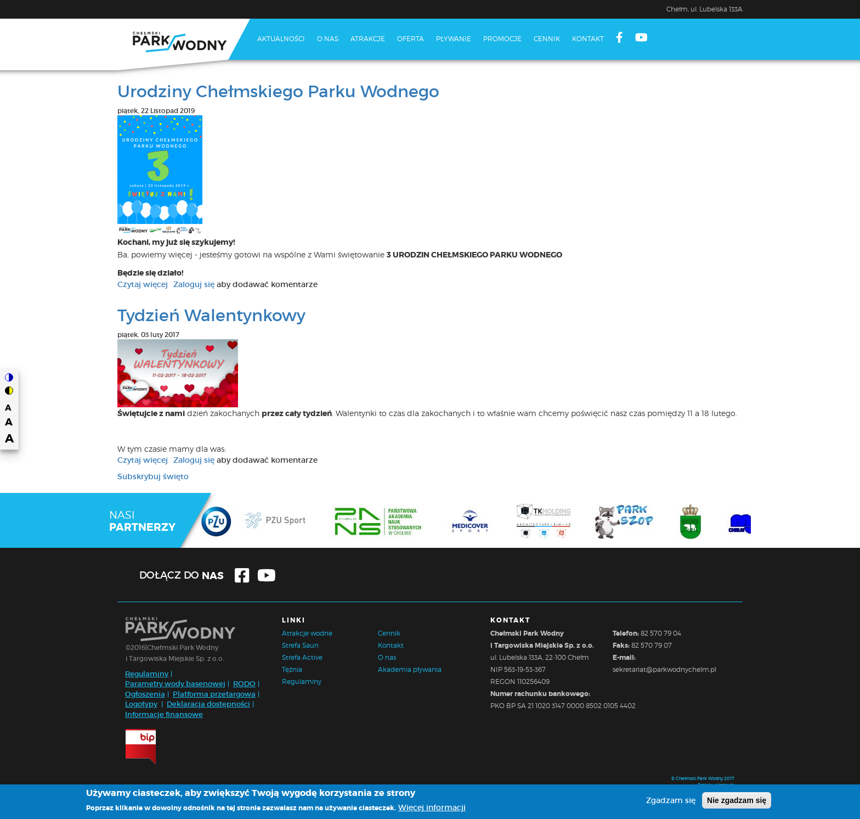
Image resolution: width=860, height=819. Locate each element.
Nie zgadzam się (736, 801)
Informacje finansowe (164, 714)
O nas (327, 39)
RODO (244, 683)
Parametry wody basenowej (175, 683)
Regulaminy (146, 673)
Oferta (410, 39)
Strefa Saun (300, 645)
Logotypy (141, 704)
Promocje (502, 39)
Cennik (547, 39)
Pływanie (453, 39)
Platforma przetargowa (214, 694)
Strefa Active (302, 657)
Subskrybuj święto (153, 476)
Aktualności (281, 39)
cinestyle (724, 785)
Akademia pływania (410, 669)
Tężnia (292, 669)
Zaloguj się (193, 284)
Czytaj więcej (142, 284)
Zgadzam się (670, 801)
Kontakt (588, 39)
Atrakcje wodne (307, 633)
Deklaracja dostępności (208, 704)
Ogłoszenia (145, 694)
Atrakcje (367, 39)
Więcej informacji (432, 809)
